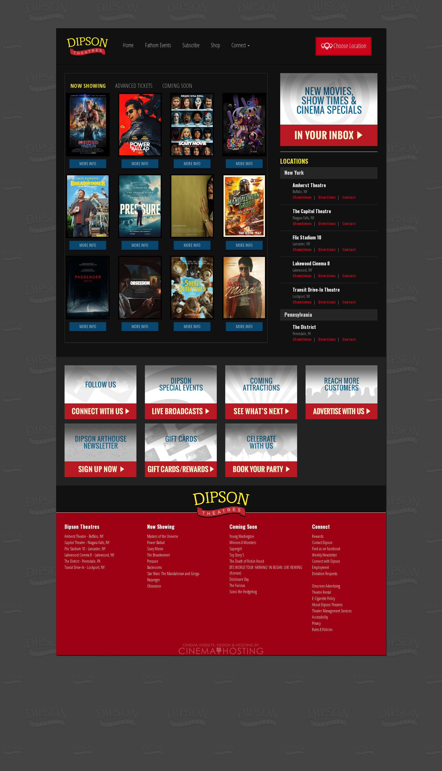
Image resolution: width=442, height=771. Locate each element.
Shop (215, 45)
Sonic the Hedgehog (243, 707)
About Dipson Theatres (327, 720)
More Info (87, 279)
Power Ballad (156, 658)
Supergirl (235, 664)
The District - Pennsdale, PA (82, 677)
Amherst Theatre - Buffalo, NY (84, 652)
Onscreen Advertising (326, 702)
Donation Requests (324, 689)
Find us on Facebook (326, 664)
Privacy (316, 739)
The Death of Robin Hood (246, 677)
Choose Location (343, 45)
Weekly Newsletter (324, 671)
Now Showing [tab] (88, 201)
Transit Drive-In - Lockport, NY (85, 683)
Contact (349, 313)
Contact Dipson (322, 658)
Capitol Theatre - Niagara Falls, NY (87, 658)
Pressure (152, 677)
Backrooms (154, 683)
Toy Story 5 (236, 671)
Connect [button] (240, 45)
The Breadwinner (158, 671)
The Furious (237, 701)
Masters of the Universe (162, 652)
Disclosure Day (239, 695)
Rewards (317, 652)
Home (128, 45)
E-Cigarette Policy (323, 714)
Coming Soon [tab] (177, 201)
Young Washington (241, 652)
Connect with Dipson (326, 677)
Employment (320, 683)
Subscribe (191, 45)
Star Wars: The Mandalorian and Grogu (173, 689)
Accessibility (320, 733)
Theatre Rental (321, 708)
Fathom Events (158, 45)
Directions (326, 313)
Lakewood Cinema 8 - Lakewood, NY (89, 671)
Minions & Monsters (242, 658)
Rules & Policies (322, 745)
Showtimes (302, 313)
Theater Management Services (332, 726)
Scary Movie (155, 664)
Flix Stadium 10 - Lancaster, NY (85, 664)
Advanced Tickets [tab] (134, 201)
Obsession (154, 702)
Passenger (153, 695)
